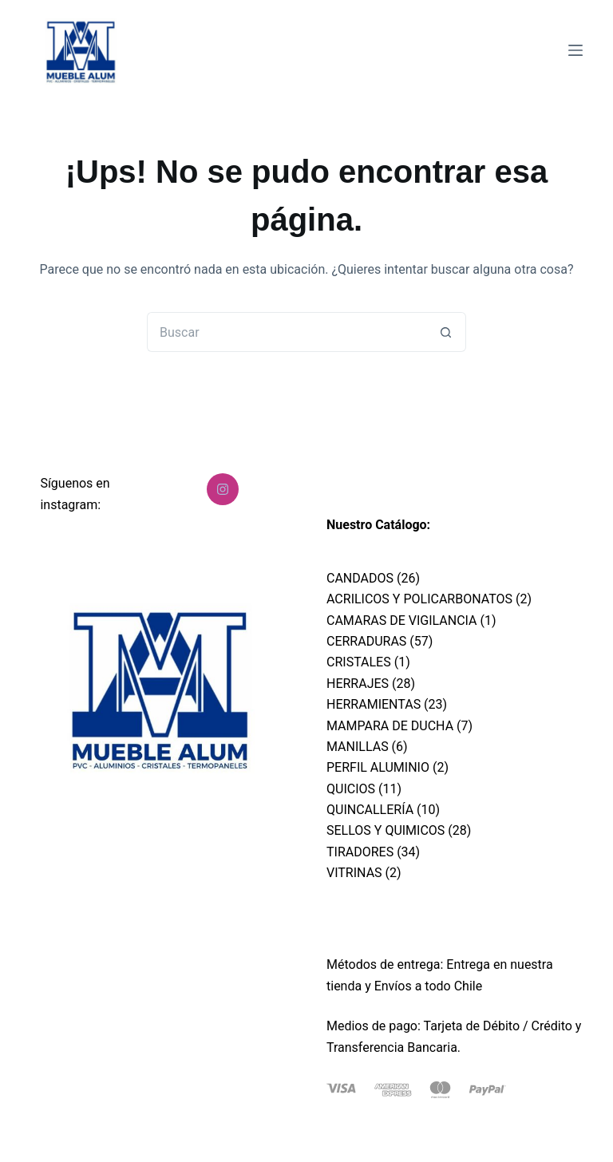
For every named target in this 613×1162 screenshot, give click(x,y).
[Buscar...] (286, 332)
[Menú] (575, 50)
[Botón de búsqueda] (446, 332)
